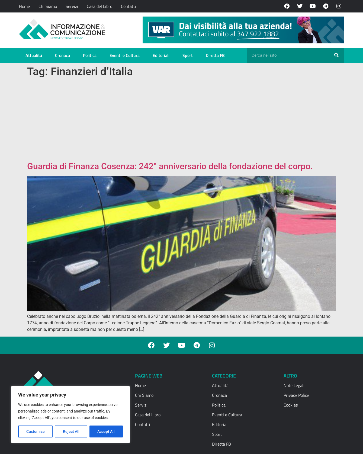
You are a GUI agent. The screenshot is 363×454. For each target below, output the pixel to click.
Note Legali (294, 385)
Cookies (291, 405)
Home (24, 6)
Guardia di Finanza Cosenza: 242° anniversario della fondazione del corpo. (170, 166)
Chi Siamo (47, 6)
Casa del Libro (99, 6)
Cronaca (62, 55)
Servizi (72, 6)
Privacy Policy (296, 395)
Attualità (33, 55)
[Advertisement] (181, 120)
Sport (187, 55)
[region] (70, 414)
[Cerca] (336, 55)
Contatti (128, 6)
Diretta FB (215, 55)
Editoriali (161, 55)
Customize (35, 431)
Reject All (71, 431)
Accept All (106, 431)
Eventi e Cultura (125, 55)
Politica (90, 55)
